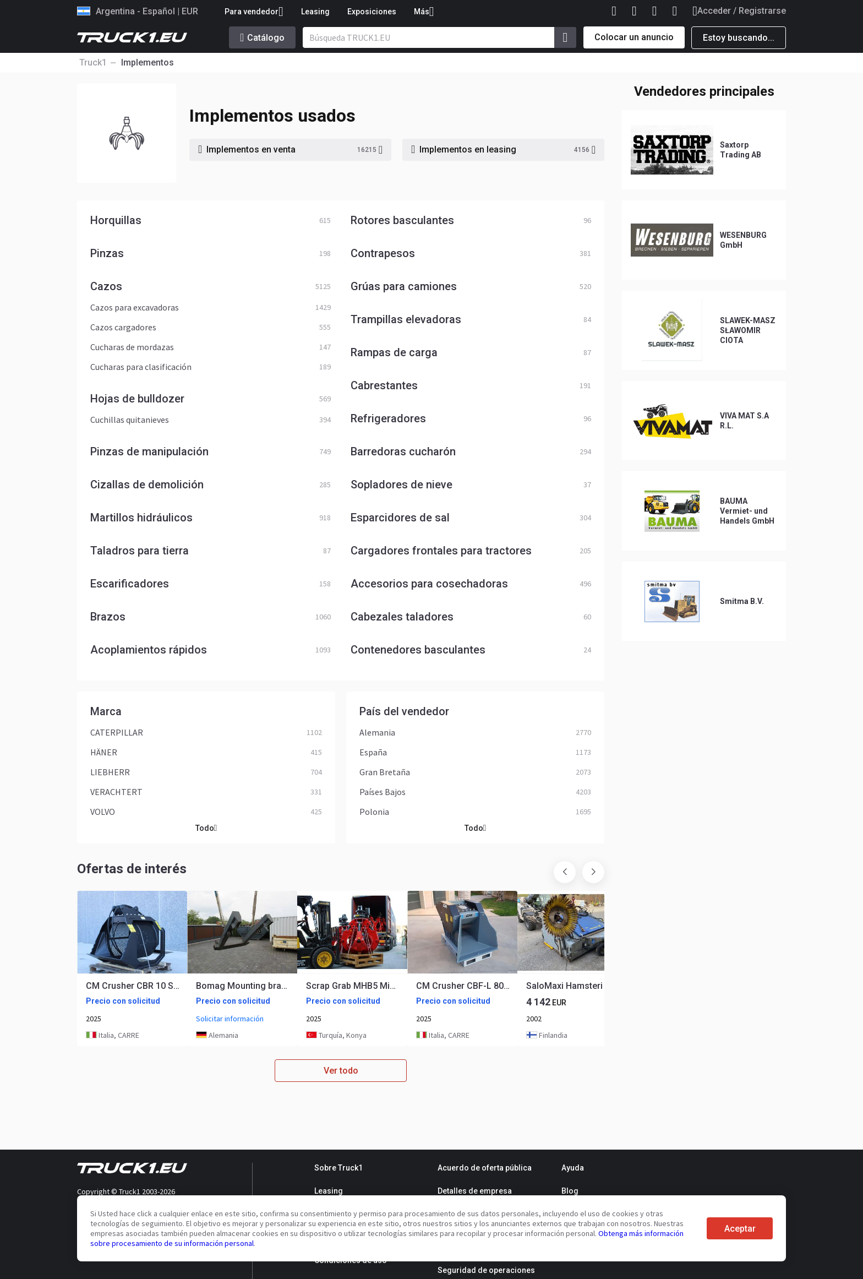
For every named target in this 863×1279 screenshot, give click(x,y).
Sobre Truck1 (338, 1167)
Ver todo (341, 1070)
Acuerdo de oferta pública (485, 1167)
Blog (569, 1191)
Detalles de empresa (475, 1191)
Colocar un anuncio (634, 37)
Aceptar (740, 1228)
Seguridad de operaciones (486, 1270)
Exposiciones (371, 11)
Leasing (315, 11)
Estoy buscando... (738, 37)
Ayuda (572, 1167)
